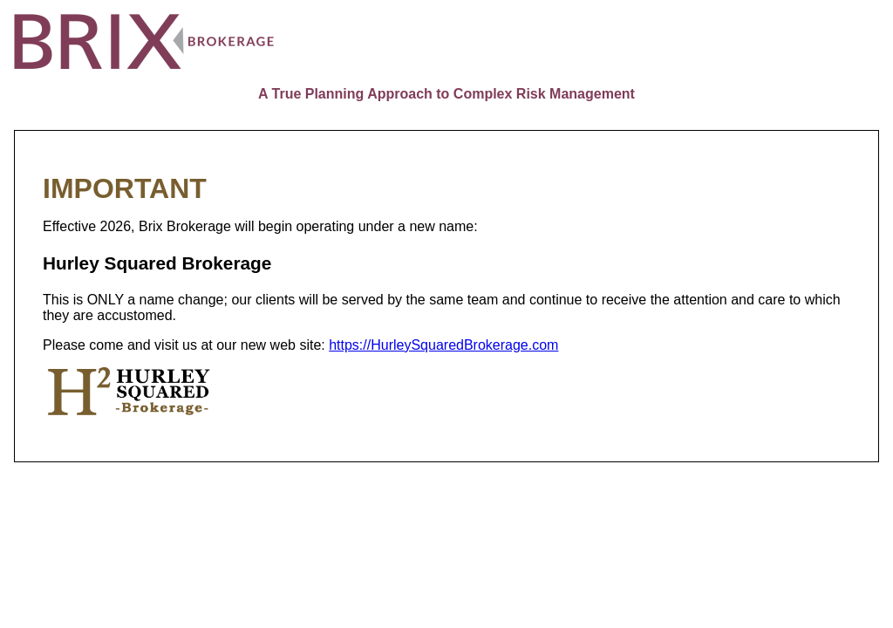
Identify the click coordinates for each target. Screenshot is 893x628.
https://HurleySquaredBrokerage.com (443, 345)
